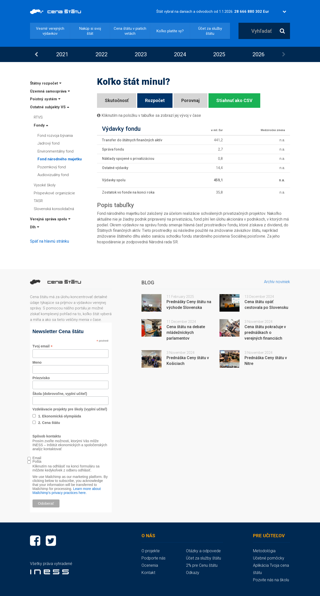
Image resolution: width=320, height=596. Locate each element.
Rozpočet (155, 100)
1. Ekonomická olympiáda (59, 416)
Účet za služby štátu (210, 31)
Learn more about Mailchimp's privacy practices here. (66, 491)
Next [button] (283, 54)
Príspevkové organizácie (54, 193)
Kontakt (148, 572)
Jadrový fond (49, 143)
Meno (37, 362)
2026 (258, 54)
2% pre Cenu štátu (202, 565)
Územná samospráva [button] (50, 91)
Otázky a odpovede (203, 550)
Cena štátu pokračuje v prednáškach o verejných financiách (265, 332)
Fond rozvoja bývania (55, 135)
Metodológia (264, 550)
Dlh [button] (34, 227)
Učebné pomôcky (268, 558)
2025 (219, 54)
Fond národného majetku (60, 159)
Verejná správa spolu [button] (50, 219)
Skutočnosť (116, 100)
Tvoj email (42, 346)
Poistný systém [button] (45, 99)
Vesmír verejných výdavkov (50, 31)
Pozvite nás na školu (271, 579)
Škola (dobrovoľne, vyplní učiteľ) (59, 394)
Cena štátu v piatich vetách (130, 31)
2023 (141, 54)
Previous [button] (36, 54)
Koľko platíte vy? (170, 31)
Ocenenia (150, 565)
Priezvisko (41, 378)
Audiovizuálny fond (53, 175)
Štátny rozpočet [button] (46, 83)
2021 (62, 54)
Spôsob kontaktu (46, 436)
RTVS (38, 117)
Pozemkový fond (52, 167)
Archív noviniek (277, 281)
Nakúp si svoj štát (90, 31)
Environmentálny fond (56, 151)
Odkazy (192, 572)
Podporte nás (154, 558)
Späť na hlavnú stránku (49, 241)
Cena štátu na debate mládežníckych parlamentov (185, 332)
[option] (62, 54)
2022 (102, 54)
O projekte (151, 550)
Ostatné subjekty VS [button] (49, 107)
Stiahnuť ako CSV (234, 100)
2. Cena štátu (49, 423)
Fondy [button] (41, 125)
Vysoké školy (45, 185)
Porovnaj (190, 100)
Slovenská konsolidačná (54, 209)
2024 (180, 54)
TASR (38, 201)
